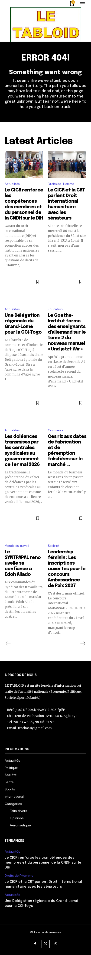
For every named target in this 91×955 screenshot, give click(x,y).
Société (53, 546)
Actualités (12, 184)
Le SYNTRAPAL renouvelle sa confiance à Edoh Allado (23, 563)
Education (55, 309)
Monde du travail (17, 546)
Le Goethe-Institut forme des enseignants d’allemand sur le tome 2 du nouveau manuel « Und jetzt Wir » (67, 332)
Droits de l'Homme (61, 184)
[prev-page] (8, 643)
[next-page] (82, 643)
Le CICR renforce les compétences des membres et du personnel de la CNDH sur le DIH (43, 862)
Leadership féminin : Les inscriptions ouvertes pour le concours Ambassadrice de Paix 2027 (66, 569)
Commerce (56, 430)
